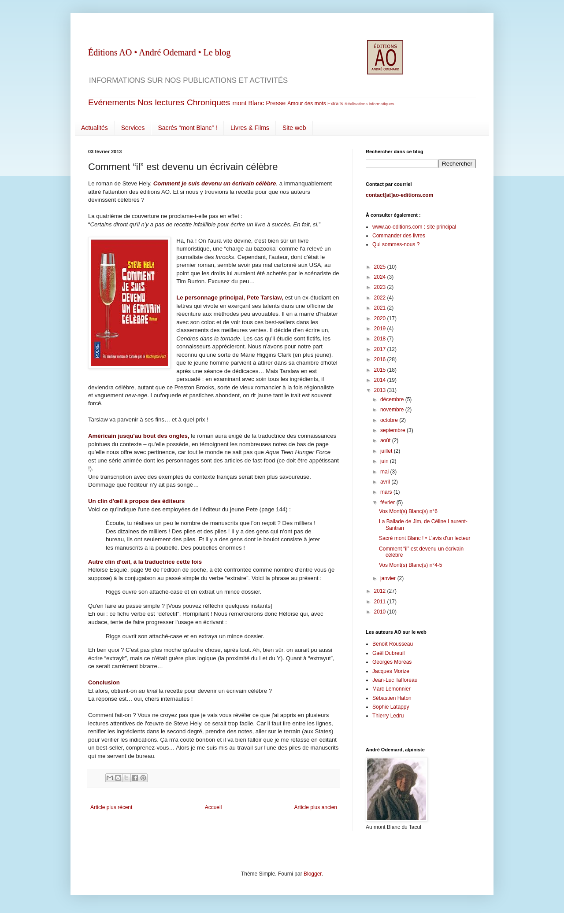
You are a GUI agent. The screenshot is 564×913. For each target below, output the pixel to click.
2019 (380, 328)
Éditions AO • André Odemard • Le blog (159, 52)
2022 (380, 298)
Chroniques (208, 102)
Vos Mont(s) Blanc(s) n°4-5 (410, 565)
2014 (380, 380)
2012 (380, 591)
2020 (380, 318)
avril (385, 482)
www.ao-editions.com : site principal (414, 227)
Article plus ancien (315, 807)
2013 (380, 390)
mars (386, 492)
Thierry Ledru (388, 716)
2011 (380, 602)
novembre (392, 410)
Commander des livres (398, 236)
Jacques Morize (390, 671)
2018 (380, 339)
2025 (380, 267)
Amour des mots (306, 103)
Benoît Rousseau (392, 644)
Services (133, 127)
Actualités (94, 127)
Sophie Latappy (390, 707)
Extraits (335, 103)
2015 (380, 370)
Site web (294, 127)
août (386, 440)
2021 (380, 308)
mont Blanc (248, 103)
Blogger (313, 874)
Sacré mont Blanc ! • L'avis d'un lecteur (425, 538)
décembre (392, 399)
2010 (380, 612)
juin (385, 461)
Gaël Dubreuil (388, 653)
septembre (393, 430)
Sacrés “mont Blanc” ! (187, 127)
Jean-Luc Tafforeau (394, 680)
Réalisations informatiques (369, 103)
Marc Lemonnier (391, 689)
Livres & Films (249, 127)
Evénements (111, 102)
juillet (387, 451)
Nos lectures (161, 102)
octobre (389, 420)
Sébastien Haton (392, 698)
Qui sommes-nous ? (395, 244)
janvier (388, 578)
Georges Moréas (392, 662)
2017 (380, 349)
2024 (380, 277)
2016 (380, 359)
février (388, 502)
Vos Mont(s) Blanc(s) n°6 (408, 511)
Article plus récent (111, 807)
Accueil (213, 807)
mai (385, 472)
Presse (276, 103)
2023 (380, 287)
